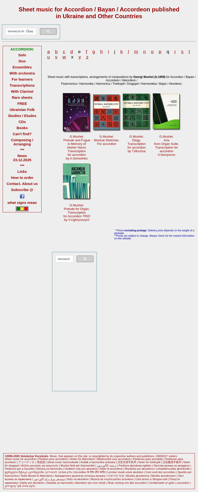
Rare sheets (22, 97)
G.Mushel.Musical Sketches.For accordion (106, 140)
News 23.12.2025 (22, 158)
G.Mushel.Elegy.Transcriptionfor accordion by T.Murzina (136, 144)
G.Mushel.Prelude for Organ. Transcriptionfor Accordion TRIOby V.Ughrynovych (76, 212)
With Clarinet (22, 91)
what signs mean (22, 202)
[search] (20, 31)
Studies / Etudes (22, 116)
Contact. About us (22, 184)
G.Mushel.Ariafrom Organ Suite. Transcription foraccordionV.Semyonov (166, 146)
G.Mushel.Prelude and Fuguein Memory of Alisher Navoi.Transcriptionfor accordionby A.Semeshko (76, 147)
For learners (22, 79)
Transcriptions (22, 85)
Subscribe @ (22, 190)
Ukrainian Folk (22, 110)
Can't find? (22, 134)
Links (22, 171)
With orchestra (22, 73)
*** (22, 150)
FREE (22, 103)
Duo (22, 61)
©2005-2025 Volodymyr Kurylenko (26, 456)
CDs (22, 122)
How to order (22, 177)
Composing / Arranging (22, 142)
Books (22, 128)
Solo (22, 55)
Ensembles (22, 67)
